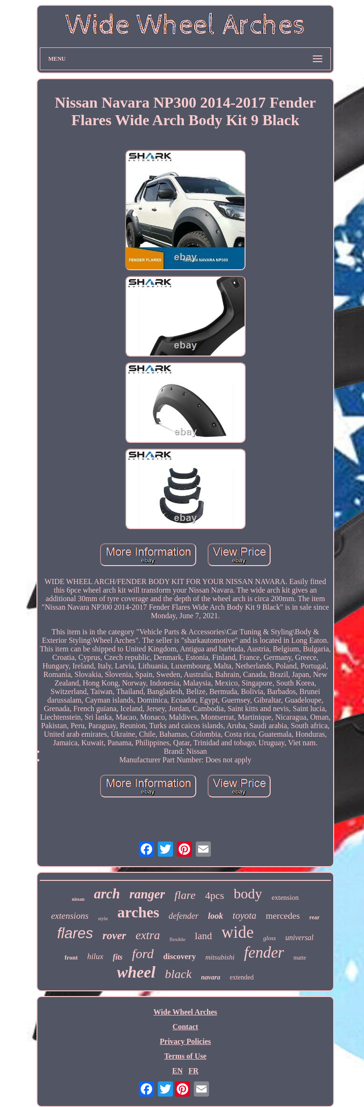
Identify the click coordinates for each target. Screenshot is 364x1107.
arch (107, 893)
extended (242, 977)
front (71, 957)
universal (299, 937)
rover (114, 936)
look (215, 916)
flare (184, 895)
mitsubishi (220, 957)
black (178, 974)
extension (285, 897)
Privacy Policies (185, 1041)
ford (143, 953)
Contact (185, 1027)
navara (210, 977)
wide (237, 932)
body (248, 893)
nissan (78, 899)
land (203, 936)
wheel (136, 972)
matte (299, 957)
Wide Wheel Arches (185, 1012)
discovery (179, 956)
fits (117, 957)
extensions (70, 916)
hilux (95, 956)
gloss (269, 938)
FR (193, 1071)
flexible (177, 939)
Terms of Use (185, 1056)
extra (148, 935)
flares (75, 933)
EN (177, 1071)
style (103, 918)
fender (264, 952)
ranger (147, 894)
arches (138, 912)
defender (184, 916)
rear (314, 917)
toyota (244, 915)
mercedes (283, 916)
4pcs (214, 895)
